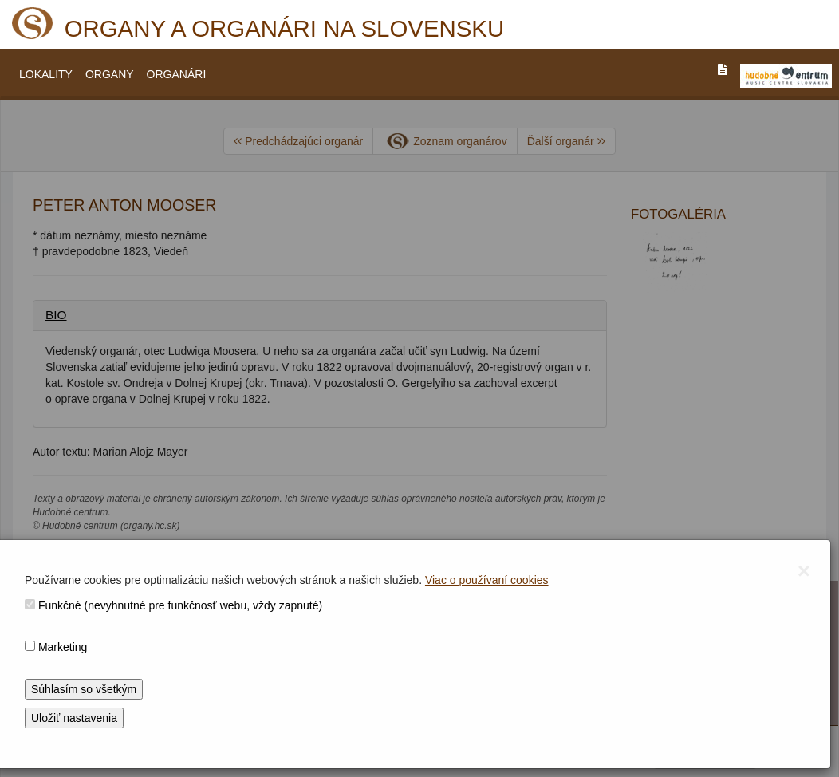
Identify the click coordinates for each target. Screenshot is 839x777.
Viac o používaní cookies (487, 580)
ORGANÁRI (177, 74)
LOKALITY (46, 74)
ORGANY (109, 74)
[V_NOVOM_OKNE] (786, 76)
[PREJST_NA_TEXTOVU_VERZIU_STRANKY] (722, 69)
